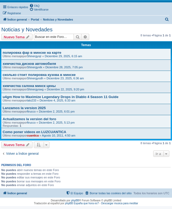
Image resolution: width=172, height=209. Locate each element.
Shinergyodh (35, 78)
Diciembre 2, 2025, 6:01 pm (57, 111)
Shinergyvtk (34, 67)
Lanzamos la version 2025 (24, 108)
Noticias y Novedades (26, 29)
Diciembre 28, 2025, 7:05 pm (64, 67)
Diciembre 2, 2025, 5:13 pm (57, 122)
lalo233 (31, 100)
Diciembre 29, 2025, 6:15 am (63, 56)
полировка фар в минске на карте (32, 53)
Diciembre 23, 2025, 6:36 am (65, 78)
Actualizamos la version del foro (29, 119)
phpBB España (74, 203)
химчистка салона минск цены (29, 86)
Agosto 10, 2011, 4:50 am (58, 135)
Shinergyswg (35, 89)
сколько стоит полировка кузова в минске (39, 75)
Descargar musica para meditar (119, 203)
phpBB (75, 200)
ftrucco (31, 111)
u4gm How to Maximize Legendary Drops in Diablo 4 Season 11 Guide (60, 97)
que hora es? (91, 203)
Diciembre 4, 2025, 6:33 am (57, 100)
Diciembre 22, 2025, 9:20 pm (65, 89)
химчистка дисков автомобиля (29, 64)
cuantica (33, 135)
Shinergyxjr (34, 56)
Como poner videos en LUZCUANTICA (34, 132)
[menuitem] (34, 5)
